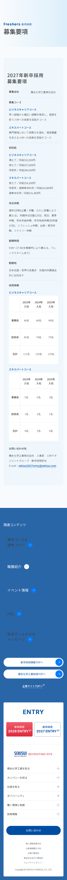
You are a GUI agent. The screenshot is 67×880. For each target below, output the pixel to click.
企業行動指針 (33, 853)
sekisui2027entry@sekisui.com (37, 465)
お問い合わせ (33, 830)
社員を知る (33, 786)
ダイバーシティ (33, 796)
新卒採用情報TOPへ (42, 662)
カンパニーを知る (33, 777)
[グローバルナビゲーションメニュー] (61, 5)
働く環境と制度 (33, 805)
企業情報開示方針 (33, 848)
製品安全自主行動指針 (33, 857)
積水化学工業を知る (33, 768)
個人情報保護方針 (33, 843)
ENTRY (48, 5)
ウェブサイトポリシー (33, 862)
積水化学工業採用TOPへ (40, 674)
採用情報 (33, 814)
